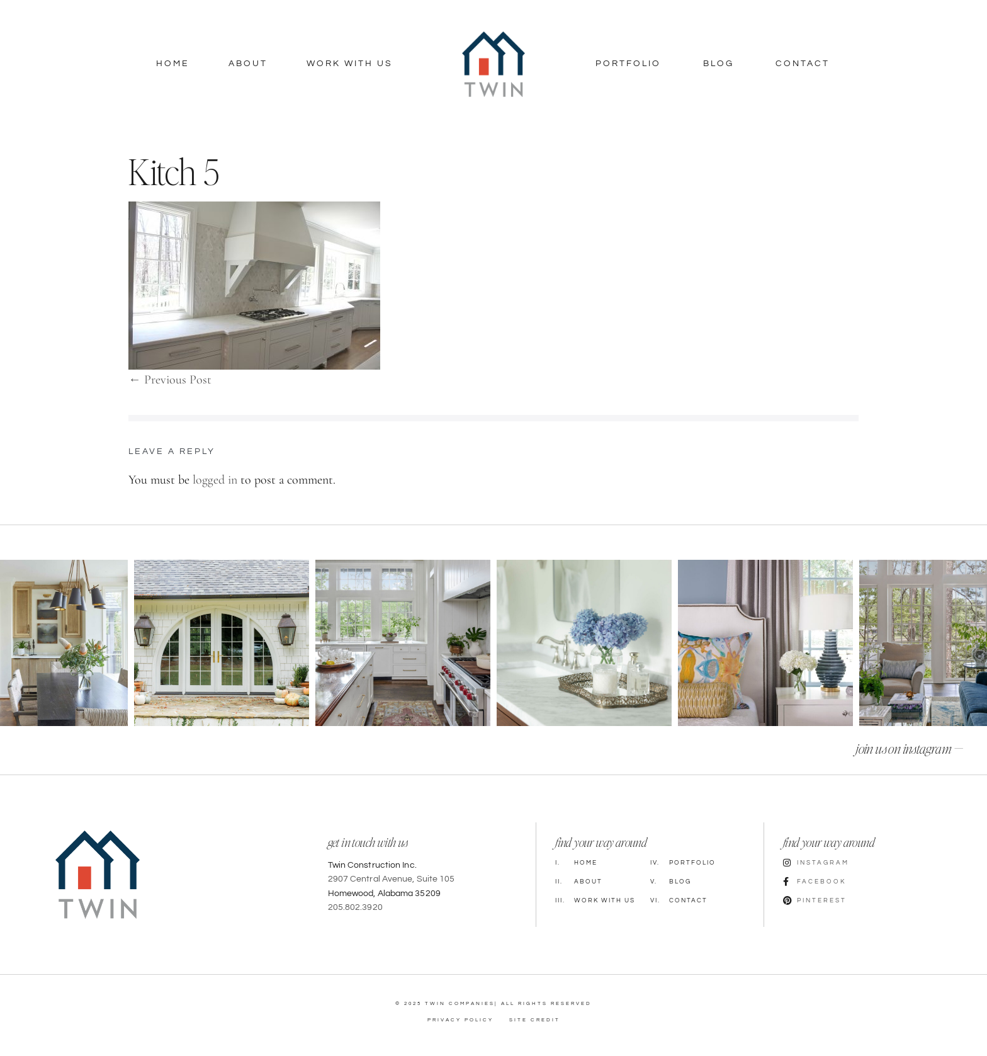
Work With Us (350, 63)
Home (172, 63)
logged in (215, 479)
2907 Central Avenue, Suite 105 (391, 879)
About (248, 63)
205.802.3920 (355, 907)
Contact (803, 63)
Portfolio (628, 63)
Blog (718, 63)
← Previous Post (170, 379)
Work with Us (595, 900)
